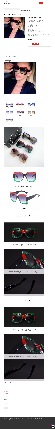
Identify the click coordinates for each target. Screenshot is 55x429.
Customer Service (9, 419)
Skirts (22, 418)
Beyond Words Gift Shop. (26, 10)
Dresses (17, 418)
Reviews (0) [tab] (15, 56)
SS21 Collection (41, 48)
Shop (26, 7)
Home (22, 7)
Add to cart (35, 43)
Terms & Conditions (38, 418)
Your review (6, 393)
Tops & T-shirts (29, 418)
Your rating (6, 389)
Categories (8, 9)
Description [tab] (7, 56)
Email (5, 403)
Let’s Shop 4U (30, 7)
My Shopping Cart (38, 7)
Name (5, 399)
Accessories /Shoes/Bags (8, 418)
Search (40, 3)
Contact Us (45, 7)
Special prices (35, 48)
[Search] (29, 3)
